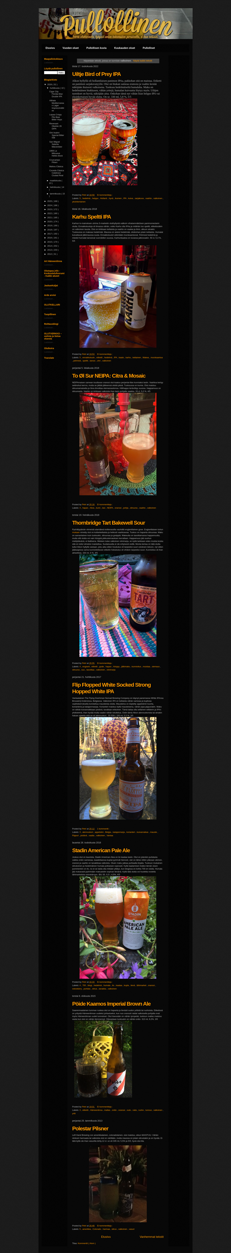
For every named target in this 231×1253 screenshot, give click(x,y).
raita (135, 1110)
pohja (126, 508)
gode (101, 666)
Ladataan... (49, 62)
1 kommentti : (103, 829)
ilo (113, 985)
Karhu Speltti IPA (91, 217)
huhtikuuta (55, 88)
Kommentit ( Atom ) (87, 1243)
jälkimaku (126, 666)
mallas (107, 1110)
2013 (50, 250)
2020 (50, 221)
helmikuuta (55, 187)
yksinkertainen (79, 201)
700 (84, 985)
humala (107, 985)
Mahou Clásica (56, 166)
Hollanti (104, 198)
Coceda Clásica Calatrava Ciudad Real (56, 173)
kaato (121, 357)
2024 (50, 205)
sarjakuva (139, 198)
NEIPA (110, 508)
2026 (50, 84)
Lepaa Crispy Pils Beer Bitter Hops (55, 117)
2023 (50, 209)
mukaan (76, 532)
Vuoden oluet (71, 48)
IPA (125, 198)
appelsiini (99, 832)
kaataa (119, 985)
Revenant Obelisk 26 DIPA (55, 126)
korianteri (131, 832)
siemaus (156, 666)
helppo (95, 198)
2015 (50, 242)
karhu (128, 357)
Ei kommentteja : (105, 195)
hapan (85, 508)
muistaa (147, 666)
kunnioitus (137, 666)
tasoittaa (90, 670)
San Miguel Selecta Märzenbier (55, 144)
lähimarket (142, 985)
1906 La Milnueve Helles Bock (56, 153)
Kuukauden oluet (124, 48)
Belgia (108, 832)
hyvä (111, 198)
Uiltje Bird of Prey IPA (96, 74)
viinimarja (111, 670)
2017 (50, 234)
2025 (50, 201)
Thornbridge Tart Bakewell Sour (108, 523)
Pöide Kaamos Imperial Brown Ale (111, 1004)
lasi (104, 508)
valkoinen (158, 198)
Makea (146, 357)
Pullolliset (149, 48)
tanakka (103, 989)
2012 (50, 254)
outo (129, 1110)
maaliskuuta (56, 180)
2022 (50, 213)
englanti (86, 666)
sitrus (95, 989)
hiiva (92, 508)
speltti (86, 360)
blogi (90, 985)
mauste (154, 832)
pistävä (84, 835)
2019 (50, 225)
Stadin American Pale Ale (101, 850)
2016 (50, 238)
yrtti (74, 1113)
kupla (126, 985)
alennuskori (88, 832)
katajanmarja (119, 832)
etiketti (99, 357)
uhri (99, 360)
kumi (98, 508)
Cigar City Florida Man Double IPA (56, 94)
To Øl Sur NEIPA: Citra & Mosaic (108, 376)
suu (83, 670)
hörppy (116, 666)
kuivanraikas (143, 832)
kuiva (131, 198)
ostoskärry (77, 989)
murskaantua (157, 357)
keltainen (137, 357)
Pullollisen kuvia (96, 48)
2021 (50, 217)
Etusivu (50, 48)
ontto (114, 1110)
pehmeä (77, 360)
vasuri (131, 1229)
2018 (50, 230)
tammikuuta (55, 193)
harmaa (107, 1229)
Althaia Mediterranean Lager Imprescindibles (56, 105)
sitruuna (134, 508)
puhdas (87, 989)
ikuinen (118, 198)
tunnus (148, 1110)
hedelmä (86, 198)
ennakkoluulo (88, 357)
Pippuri (75, 835)
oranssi (118, 508)
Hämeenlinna (96, 1110)
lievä (133, 985)
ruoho (141, 1110)
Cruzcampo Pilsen (54, 161)
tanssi (93, 360)
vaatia (92, 835)
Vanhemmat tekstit (152, 1236)
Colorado (97, 1229)
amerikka (86, 1229)
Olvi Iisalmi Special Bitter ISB (56, 135)
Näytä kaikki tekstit (142, 60)
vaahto (148, 198)
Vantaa (110, 835)
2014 (50, 246)
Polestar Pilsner (90, 1128)
